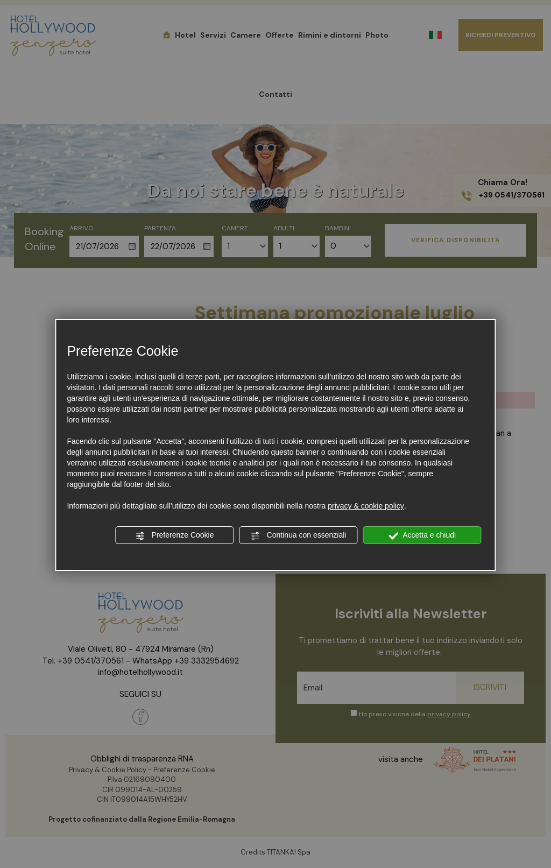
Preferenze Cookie (175, 535)
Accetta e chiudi (422, 535)
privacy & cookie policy (366, 506)
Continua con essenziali (299, 535)
